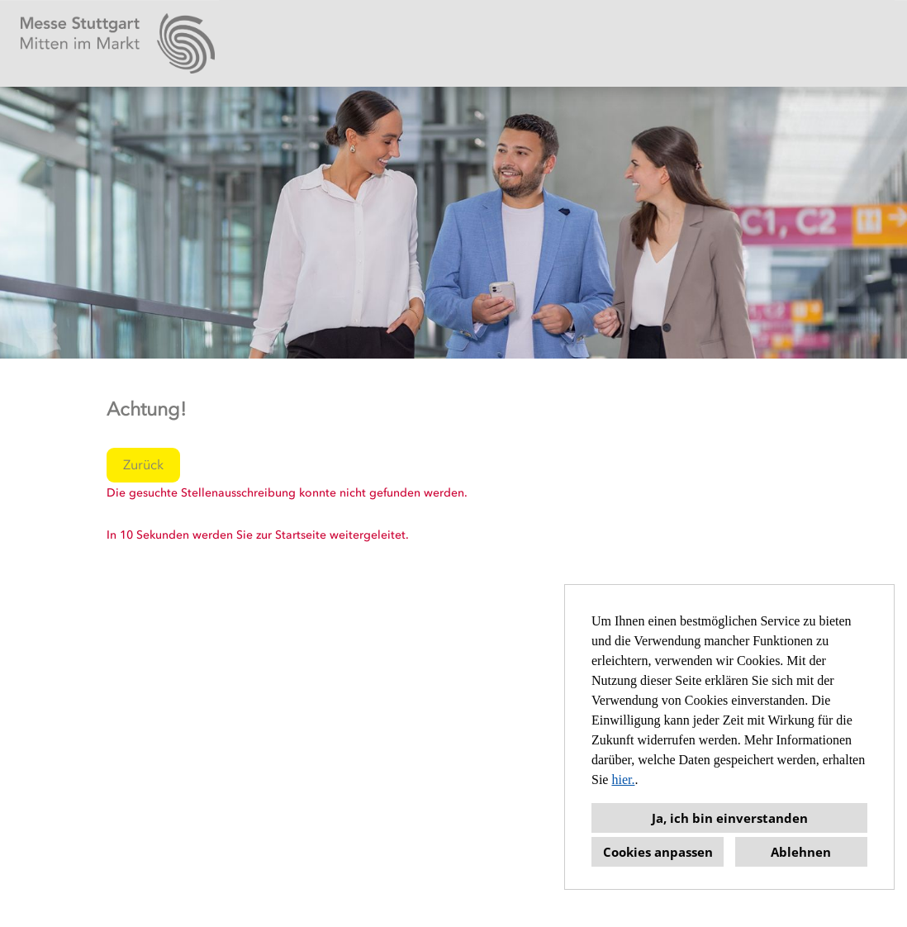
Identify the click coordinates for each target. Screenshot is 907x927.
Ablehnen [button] (801, 852)
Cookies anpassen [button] (658, 852)
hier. (622, 779)
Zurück (143, 465)
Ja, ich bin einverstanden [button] (730, 818)
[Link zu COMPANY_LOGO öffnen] (118, 43)
